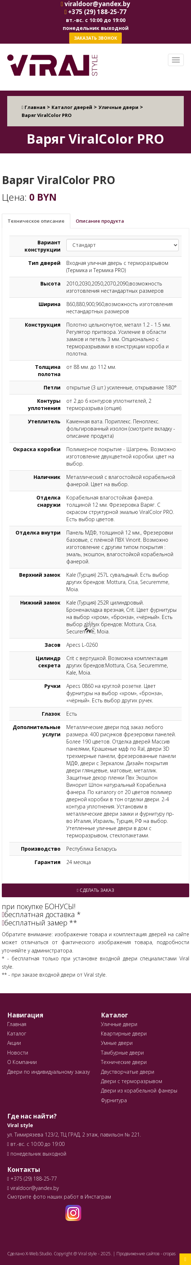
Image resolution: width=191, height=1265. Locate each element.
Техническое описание (36, 221)
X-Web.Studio (39, 1254)
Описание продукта (100, 221)
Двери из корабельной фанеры (139, 1090)
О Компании (22, 1062)
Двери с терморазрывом (131, 1081)
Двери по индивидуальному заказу (48, 1071)
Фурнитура (114, 1100)
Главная (16, 1024)
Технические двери (124, 1062)
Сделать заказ (95, 890)
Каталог (16, 1033)
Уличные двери (119, 1024)
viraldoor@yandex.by (33, 1188)
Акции (14, 1042)
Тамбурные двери (122, 1052)
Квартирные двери (124, 1033)
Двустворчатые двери (127, 1071)
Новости (17, 1052)
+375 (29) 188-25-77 (33, 1178)
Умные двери (117, 1042)
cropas (169, 1254)
